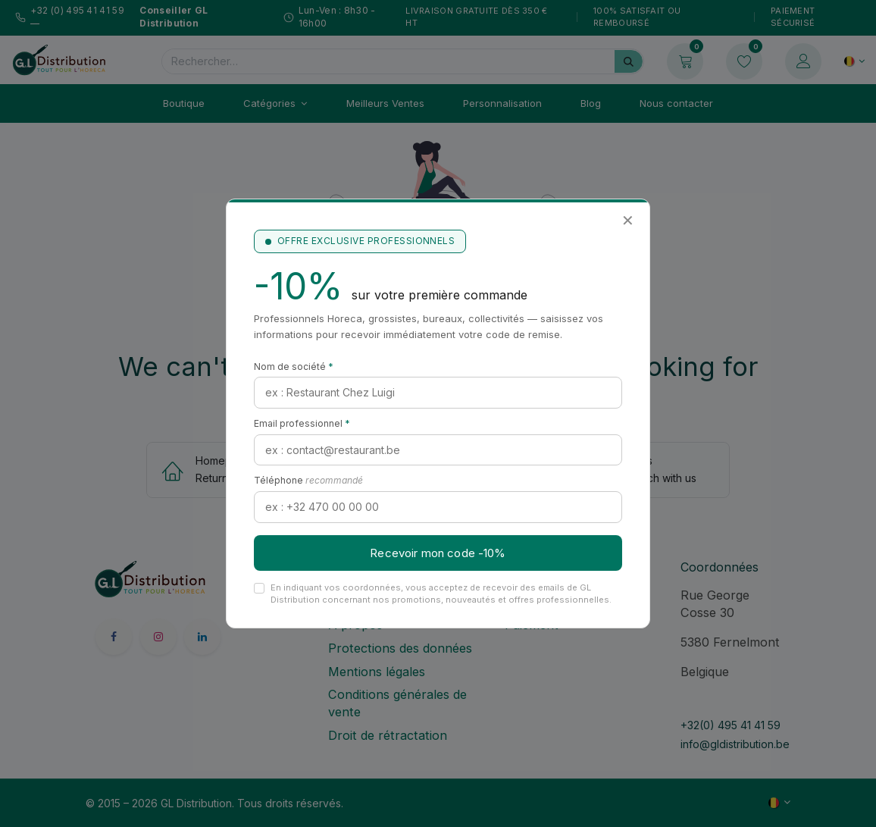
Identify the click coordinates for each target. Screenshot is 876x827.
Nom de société (293, 366)
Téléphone (308, 480)
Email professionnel (302, 423)
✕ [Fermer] (627, 220)
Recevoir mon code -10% (437, 553)
